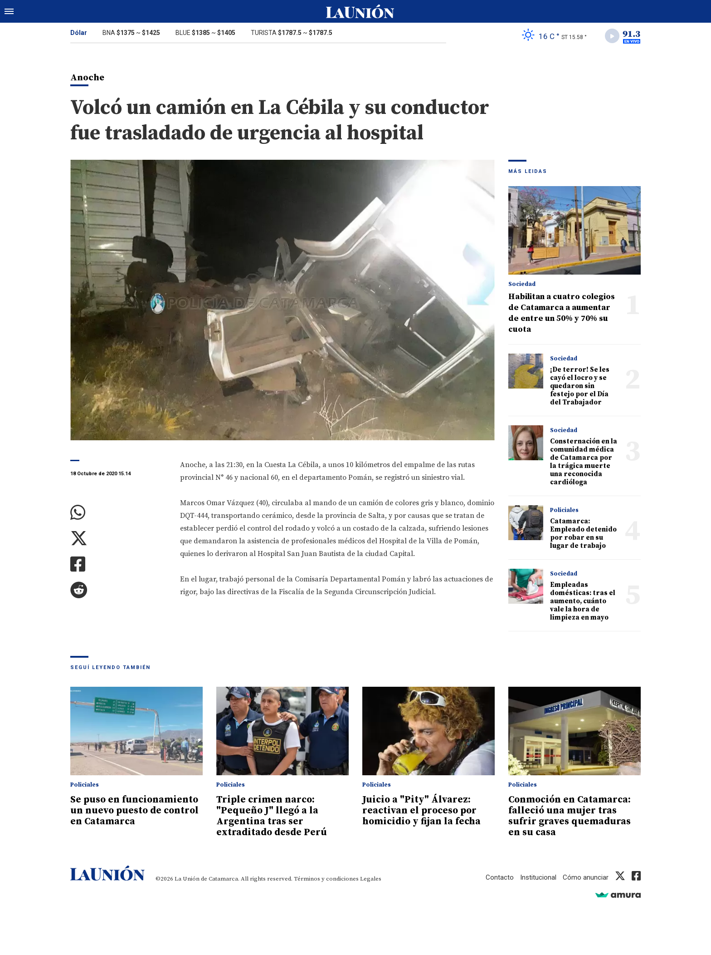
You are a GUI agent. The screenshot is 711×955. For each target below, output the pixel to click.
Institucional (538, 877)
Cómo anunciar (586, 877)
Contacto (500, 877)
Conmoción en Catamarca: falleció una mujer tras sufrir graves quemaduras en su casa (569, 816)
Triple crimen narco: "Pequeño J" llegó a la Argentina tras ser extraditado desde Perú (271, 816)
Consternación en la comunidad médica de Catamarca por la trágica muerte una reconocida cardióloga (583, 462)
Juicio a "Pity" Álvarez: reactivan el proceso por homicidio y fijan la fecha (421, 810)
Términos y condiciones (326, 878)
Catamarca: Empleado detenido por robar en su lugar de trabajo (583, 533)
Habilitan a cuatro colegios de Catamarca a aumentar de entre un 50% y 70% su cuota (561, 313)
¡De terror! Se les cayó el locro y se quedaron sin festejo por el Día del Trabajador (579, 386)
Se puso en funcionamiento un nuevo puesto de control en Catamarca (134, 810)
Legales (370, 878)
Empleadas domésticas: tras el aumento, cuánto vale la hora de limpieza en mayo (582, 601)
